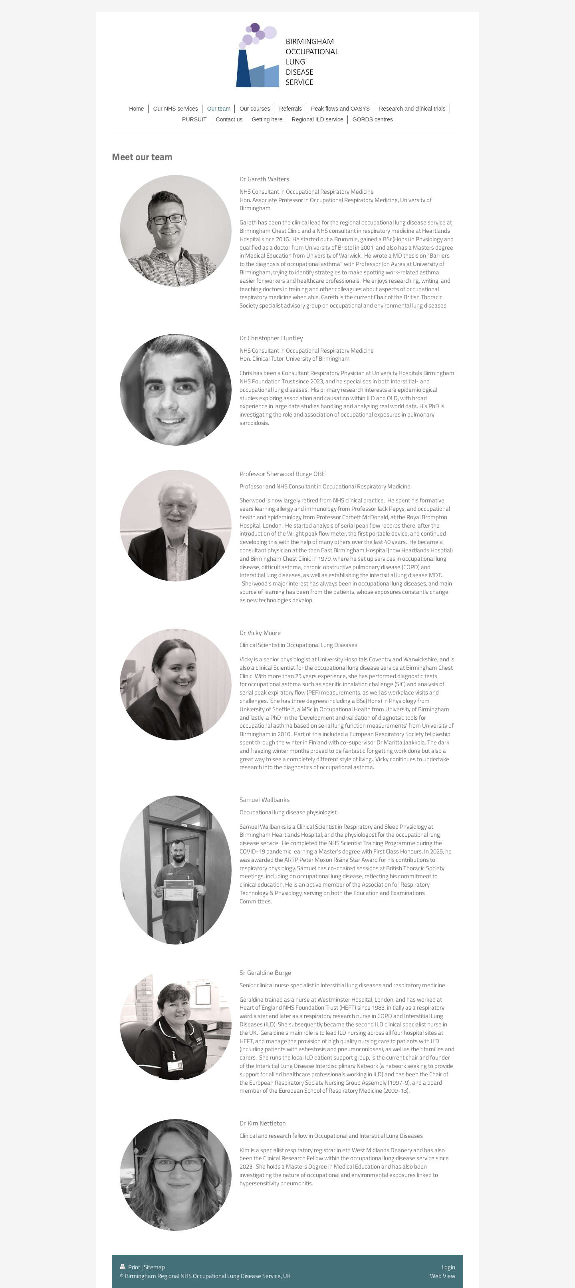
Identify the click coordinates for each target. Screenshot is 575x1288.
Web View (442, 1275)
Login (448, 1267)
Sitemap (154, 1267)
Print (130, 1267)
